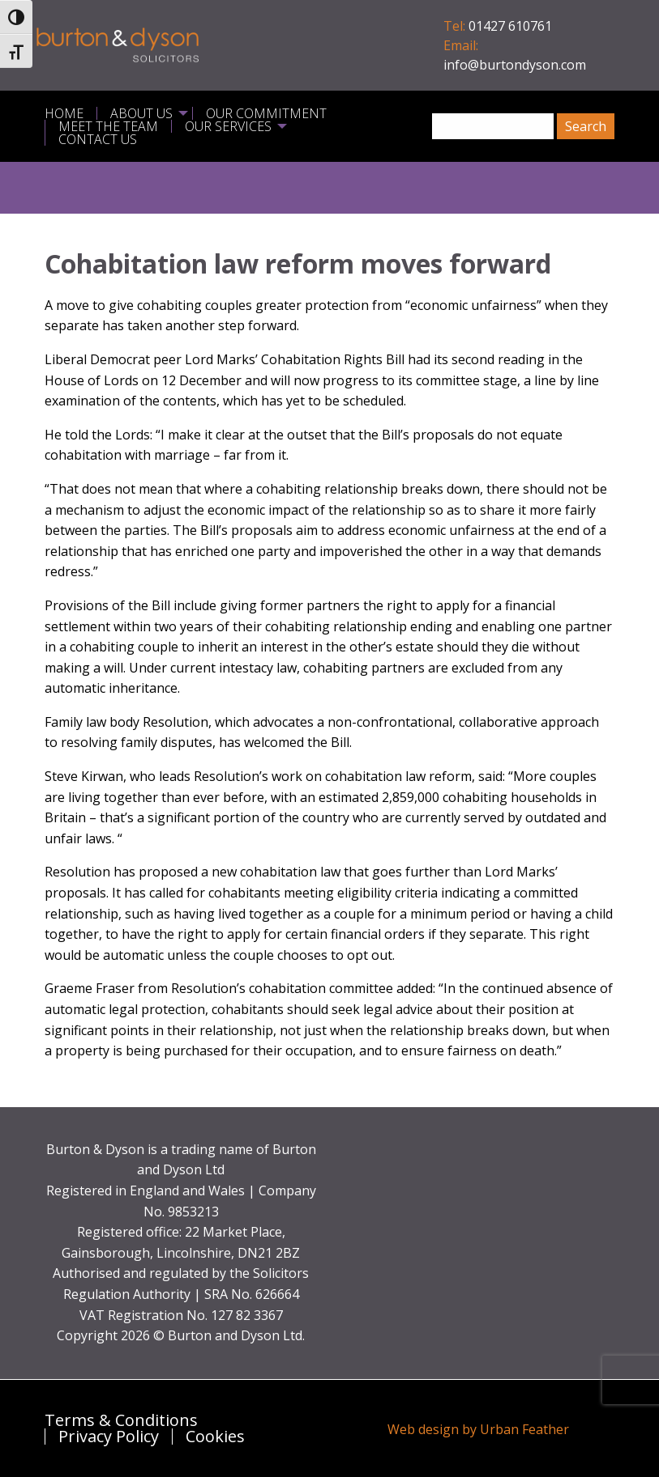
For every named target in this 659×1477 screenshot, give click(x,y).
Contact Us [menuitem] (97, 139)
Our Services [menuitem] (228, 126)
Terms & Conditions (121, 1420)
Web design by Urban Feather (478, 1429)
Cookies (215, 1436)
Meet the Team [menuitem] (108, 126)
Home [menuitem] (64, 113)
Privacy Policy (108, 1436)
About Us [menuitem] (141, 113)
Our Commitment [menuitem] (266, 113)
